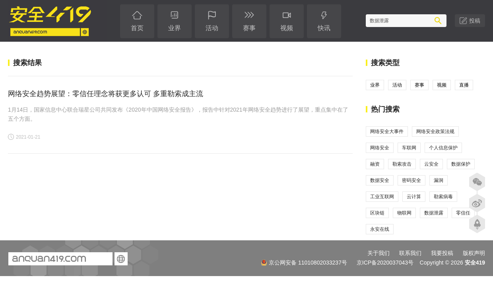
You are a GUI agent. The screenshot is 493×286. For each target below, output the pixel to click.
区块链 (377, 213)
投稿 (474, 20)
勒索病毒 (443, 196)
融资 (375, 164)
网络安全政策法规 (435, 131)
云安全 (431, 164)
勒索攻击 (401, 164)
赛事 (419, 85)
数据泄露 (433, 213)
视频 (441, 85)
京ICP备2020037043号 (385, 262)
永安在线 (379, 229)
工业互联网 (382, 196)
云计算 (414, 196)
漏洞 (438, 180)
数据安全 (379, 180)
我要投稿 (442, 253)
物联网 (404, 213)
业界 (375, 85)
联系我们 (410, 253)
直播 (464, 85)
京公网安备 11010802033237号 (304, 262)
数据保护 (460, 164)
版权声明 (474, 253)
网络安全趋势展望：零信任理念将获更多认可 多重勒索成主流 (105, 94)
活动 (397, 85)
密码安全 (411, 180)
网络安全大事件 (387, 131)
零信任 (463, 213)
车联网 (409, 148)
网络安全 (379, 148)
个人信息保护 (443, 148)
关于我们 (378, 253)
